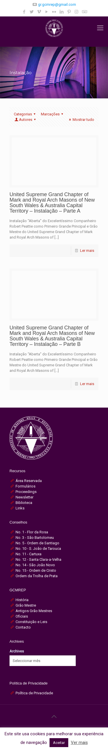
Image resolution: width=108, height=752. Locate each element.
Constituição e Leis (31, 622)
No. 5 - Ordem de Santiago (37, 543)
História (22, 600)
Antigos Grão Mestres (34, 611)
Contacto (23, 627)
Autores (25, 119)
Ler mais (87, 250)
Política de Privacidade (34, 693)
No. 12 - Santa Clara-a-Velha (38, 559)
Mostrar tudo (80, 119)
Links (20, 508)
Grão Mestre (26, 605)
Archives (17, 651)
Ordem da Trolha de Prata (37, 576)
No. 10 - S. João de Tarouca (38, 548)
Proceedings (26, 492)
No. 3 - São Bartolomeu (35, 537)
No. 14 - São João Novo (35, 565)
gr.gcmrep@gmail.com (57, 4)
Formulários (25, 486)
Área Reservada (29, 481)
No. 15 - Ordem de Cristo (36, 570)
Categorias (25, 114)
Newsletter (24, 497)
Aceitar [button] (59, 742)
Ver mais (79, 742)
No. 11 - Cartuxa (28, 554)
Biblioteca (24, 502)
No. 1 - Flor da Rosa (32, 532)
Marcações (53, 114)
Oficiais (22, 616)
